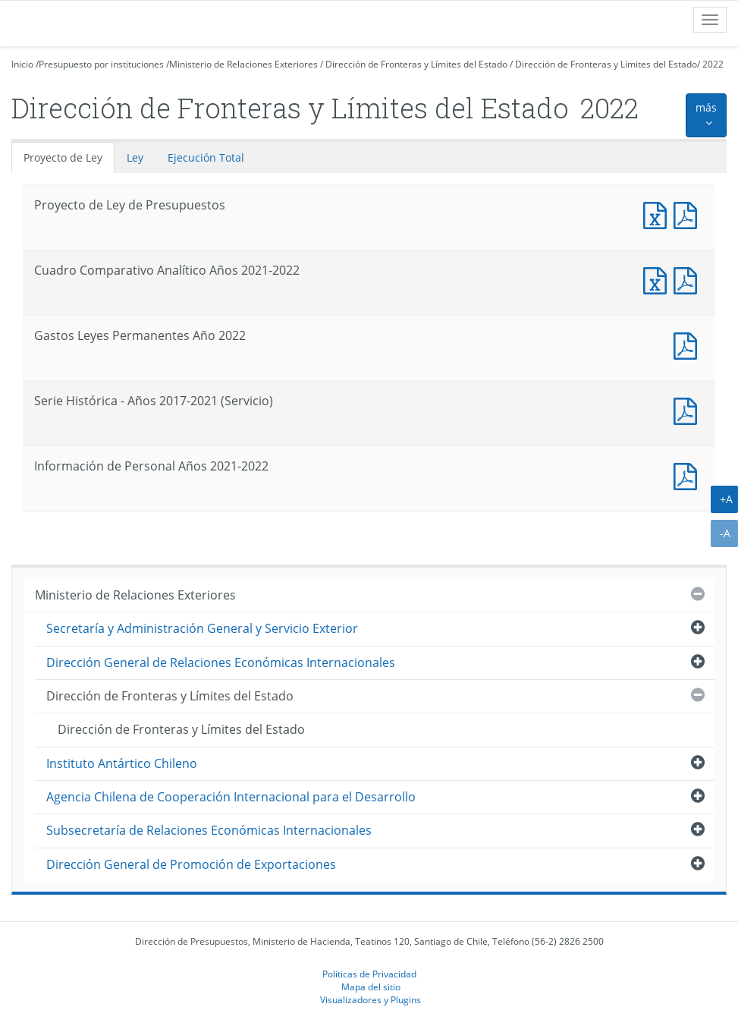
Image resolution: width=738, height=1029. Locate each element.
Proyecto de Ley (63, 157)
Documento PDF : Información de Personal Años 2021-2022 (689, 475)
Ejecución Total (206, 157)
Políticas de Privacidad (369, 974)
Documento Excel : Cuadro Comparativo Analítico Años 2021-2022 (658, 279)
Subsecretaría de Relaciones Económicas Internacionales (209, 830)
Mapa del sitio (370, 986)
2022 (713, 64)
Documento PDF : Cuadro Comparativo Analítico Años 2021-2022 (689, 279)
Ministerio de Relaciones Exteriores (243, 64)
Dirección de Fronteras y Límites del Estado (416, 64)
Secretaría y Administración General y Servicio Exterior (202, 628)
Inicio (22, 64)
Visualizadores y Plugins (370, 999)
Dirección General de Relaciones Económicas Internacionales (220, 662)
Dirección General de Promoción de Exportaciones (191, 864)
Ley (135, 157)
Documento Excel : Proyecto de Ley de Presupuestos (658, 214)
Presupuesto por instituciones (101, 64)
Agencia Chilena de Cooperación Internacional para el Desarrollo (231, 796)
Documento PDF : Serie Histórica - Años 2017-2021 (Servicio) (689, 409)
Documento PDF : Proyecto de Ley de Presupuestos (689, 214)
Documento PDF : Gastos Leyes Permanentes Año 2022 (689, 344)
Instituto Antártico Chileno (121, 763)
